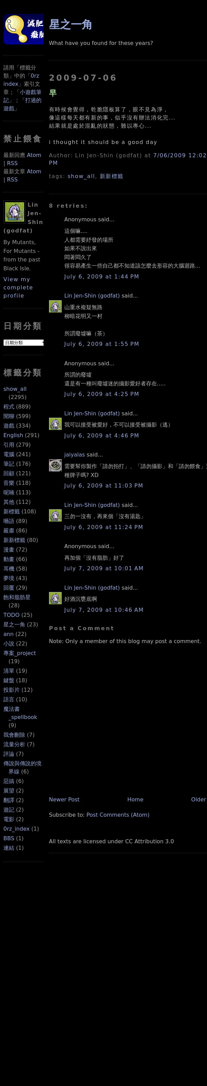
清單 (8, 671)
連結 (8, 848)
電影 (8, 819)
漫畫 (8, 549)
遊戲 (8, 425)
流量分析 (14, 744)
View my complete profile (18, 287)
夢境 (8, 578)
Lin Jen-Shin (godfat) (92, 295)
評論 (8, 754)
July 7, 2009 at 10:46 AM (104, 610)
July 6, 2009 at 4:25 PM (102, 394)
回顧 (8, 473)
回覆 (8, 588)
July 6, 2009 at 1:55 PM (102, 344)
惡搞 (8, 781)
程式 (8, 406)
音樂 (8, 483)
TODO (11, 615)
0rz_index (16, 829)
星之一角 (14, 624)
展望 (8, 790)
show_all (15, 389)
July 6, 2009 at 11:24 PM (103, 527)
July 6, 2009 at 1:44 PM (102, 276)
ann (8, 634)
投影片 (11, 690)
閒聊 (8, 416)
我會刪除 (14, 735)
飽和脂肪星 (17, 597)
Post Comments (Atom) (117, 815)
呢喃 (8, 492)
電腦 (8, 454)
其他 (8, 502)
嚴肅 (8, 530)
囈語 (8, 521)
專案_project (19, 653)
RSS (12, 163)
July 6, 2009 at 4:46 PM (102, 435)
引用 (8, 445)
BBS (8, 838)
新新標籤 (14, 540)
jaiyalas (74, 454)
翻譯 (8, 800)
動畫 (8, 559)
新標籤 (11, 511)
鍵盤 (8, 680)
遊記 (8, 809)
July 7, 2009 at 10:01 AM (104, 568)
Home (135, 799)
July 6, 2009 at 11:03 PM (103, 485)
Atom (34, 155)
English (13, 435)
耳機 (8, 568)
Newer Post (64, 799)
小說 (8, 643)
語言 (8, 699)
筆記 (8, 464)
